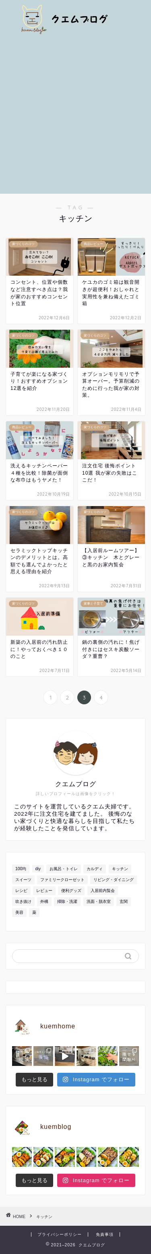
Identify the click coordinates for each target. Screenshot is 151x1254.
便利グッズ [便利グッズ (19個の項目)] (71, 890)
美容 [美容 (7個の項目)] (19, 912)
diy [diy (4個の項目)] (38, 869)
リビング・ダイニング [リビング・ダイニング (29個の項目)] (113, 879)
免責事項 (105, 1234)
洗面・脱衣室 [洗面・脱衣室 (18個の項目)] (99, 901)
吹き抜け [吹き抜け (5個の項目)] (23, 901)
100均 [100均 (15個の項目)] (20, 869)
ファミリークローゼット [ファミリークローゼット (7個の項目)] (62, 879)
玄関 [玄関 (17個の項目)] (124, 901)
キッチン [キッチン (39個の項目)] (120, 869)
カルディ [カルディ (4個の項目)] (95, 869)
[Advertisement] (75, 114)
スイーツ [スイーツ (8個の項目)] (23, 879)
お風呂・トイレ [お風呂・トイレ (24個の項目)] (64, 869)
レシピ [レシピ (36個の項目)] (21, 890)
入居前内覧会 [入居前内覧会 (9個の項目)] (103, 890)
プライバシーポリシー (59, 1234)
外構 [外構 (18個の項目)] (44, 901)
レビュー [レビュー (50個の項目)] (44, 890)
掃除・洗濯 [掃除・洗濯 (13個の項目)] (67, 901)
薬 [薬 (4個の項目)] (34, 912)
